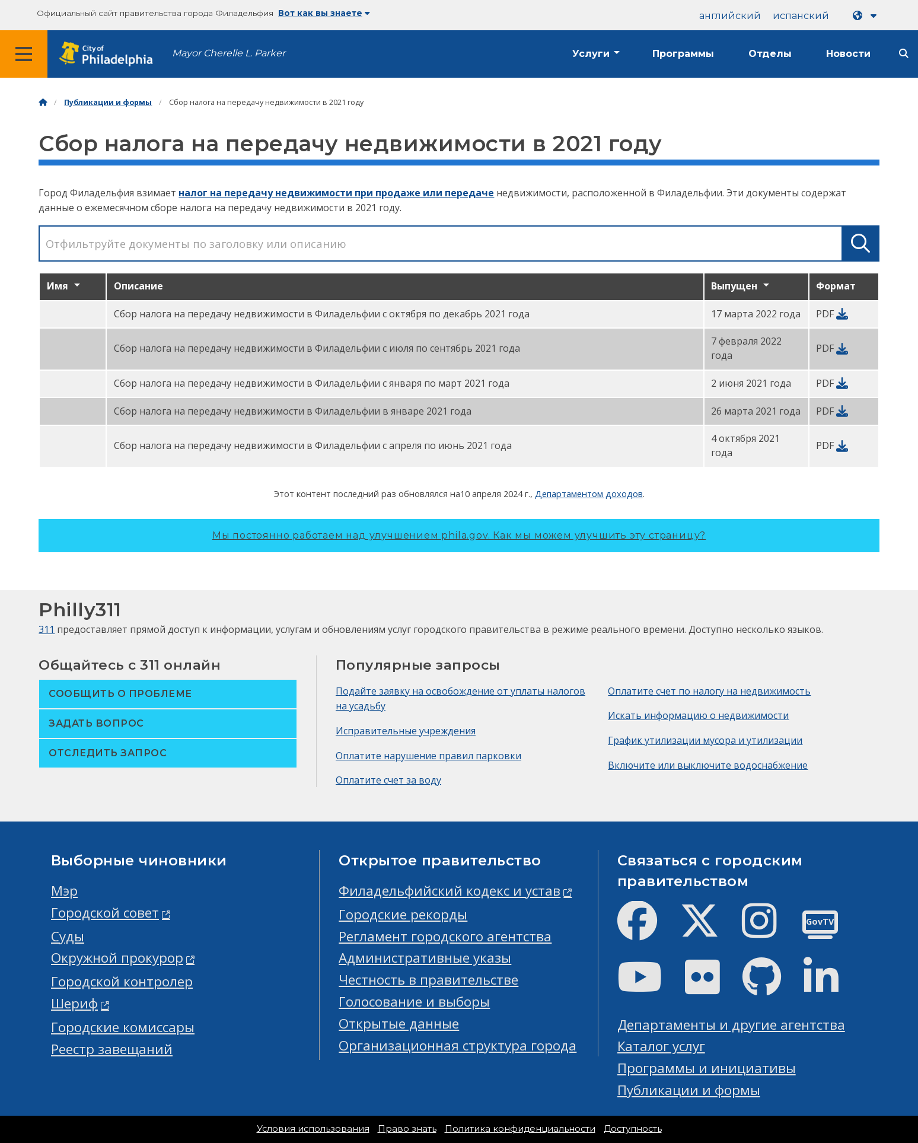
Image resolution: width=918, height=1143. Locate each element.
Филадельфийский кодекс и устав (449, 890)
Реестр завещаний (112, 1049)
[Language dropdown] (867, 16)
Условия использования (313, 1128)
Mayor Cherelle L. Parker (228, 53)
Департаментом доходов (589, 493)
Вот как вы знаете (324, 13)
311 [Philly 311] (47, 629)
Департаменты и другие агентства (731, 1024)
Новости (848, 53)
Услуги (591, 53)
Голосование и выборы (414, 1001)
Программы (683, 53)
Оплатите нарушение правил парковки (428, 755)
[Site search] (904, 53)
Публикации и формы (108, 102)
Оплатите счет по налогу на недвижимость (709, 691)
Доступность (633, 1128)
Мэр (64, 890)
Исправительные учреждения (406, 730)
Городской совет (105, 912)
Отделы (770, 53)
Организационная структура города (457, 1045)
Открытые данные (399, 1023)
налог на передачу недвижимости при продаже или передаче (336, 192)
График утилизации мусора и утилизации (705, 740)
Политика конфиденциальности (520, 1128)
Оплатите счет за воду (388, 780)
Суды (67, 936)
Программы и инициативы (706, 1068)
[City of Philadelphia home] (109, 54)
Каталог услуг (661, 1046)
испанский (801, 15)
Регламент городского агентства (445, 936)
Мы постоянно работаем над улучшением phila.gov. (459, 535)
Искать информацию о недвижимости (698, 715)
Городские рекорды (403, 914)
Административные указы (425, 957)
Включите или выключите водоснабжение (708, 765)
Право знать (407, 1128)
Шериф (74, 1003)
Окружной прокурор (117, 957)
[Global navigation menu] (23, 54)
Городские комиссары (123, 1027)
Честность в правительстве (428, 979)
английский (730, 15)
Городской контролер (122, 981)
